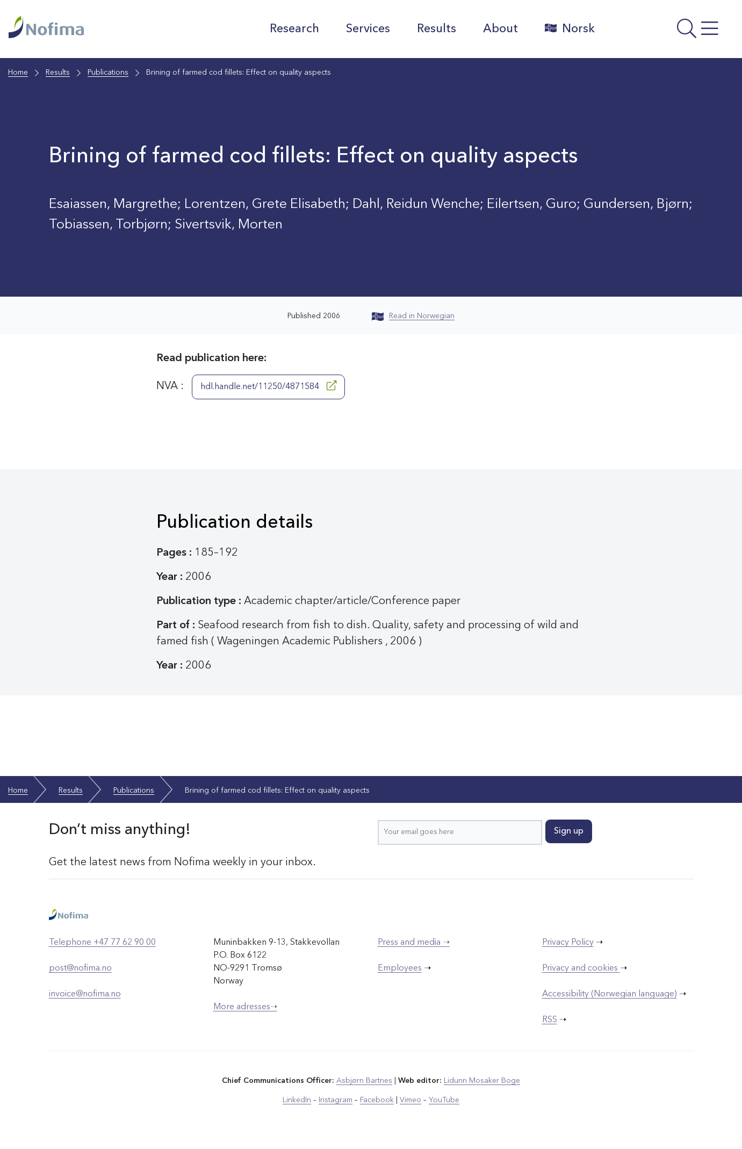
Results (436, 29)
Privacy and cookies (581, 968)
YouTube (444, 1100)
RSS (549, 1020)
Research (294, 29)
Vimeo (410, 1100)
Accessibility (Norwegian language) (609, 994)
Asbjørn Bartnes (364, 1081)
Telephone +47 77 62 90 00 (102, 942)
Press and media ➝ (414, 942)
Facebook (377, 1100)
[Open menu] (669, 31)
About (500, 29)
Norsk (570, 28)
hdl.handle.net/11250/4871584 (268, 385)
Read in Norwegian (413, 316)
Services (368, 29)
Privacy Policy (568, 942)
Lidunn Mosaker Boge (482, 1081)
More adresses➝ (245, 1007)
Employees (400, 968)
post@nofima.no (80, 968)
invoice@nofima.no (85, 994)
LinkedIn (297, 1100)
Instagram (335, 1100)
